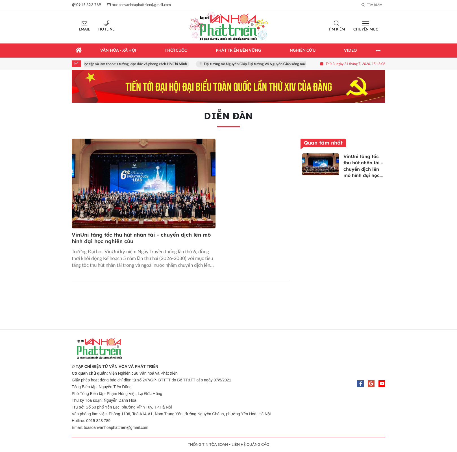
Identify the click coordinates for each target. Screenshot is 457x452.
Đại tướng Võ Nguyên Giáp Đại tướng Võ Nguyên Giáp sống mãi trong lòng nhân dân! (272, 64)
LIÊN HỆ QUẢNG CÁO (250, 445)
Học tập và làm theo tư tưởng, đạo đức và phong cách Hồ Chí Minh (135, 64)
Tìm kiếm (336, 29)
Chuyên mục (365, 29)
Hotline (106, 29)
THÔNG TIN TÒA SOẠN (208, 445)
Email (84, 29)
